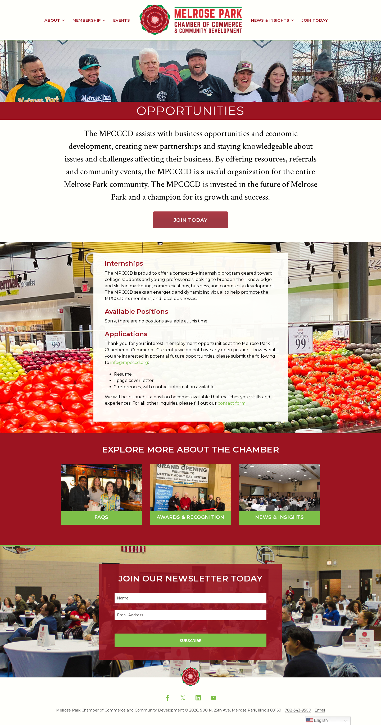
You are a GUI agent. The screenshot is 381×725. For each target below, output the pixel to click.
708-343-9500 (298, 710)
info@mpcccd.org (129, 362)
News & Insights (270, 20)
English (317, 721)
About (52, 20)
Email (320, 710)
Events (121, 20)
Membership (86, 20)
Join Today (315, 20)
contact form (232, 403)
